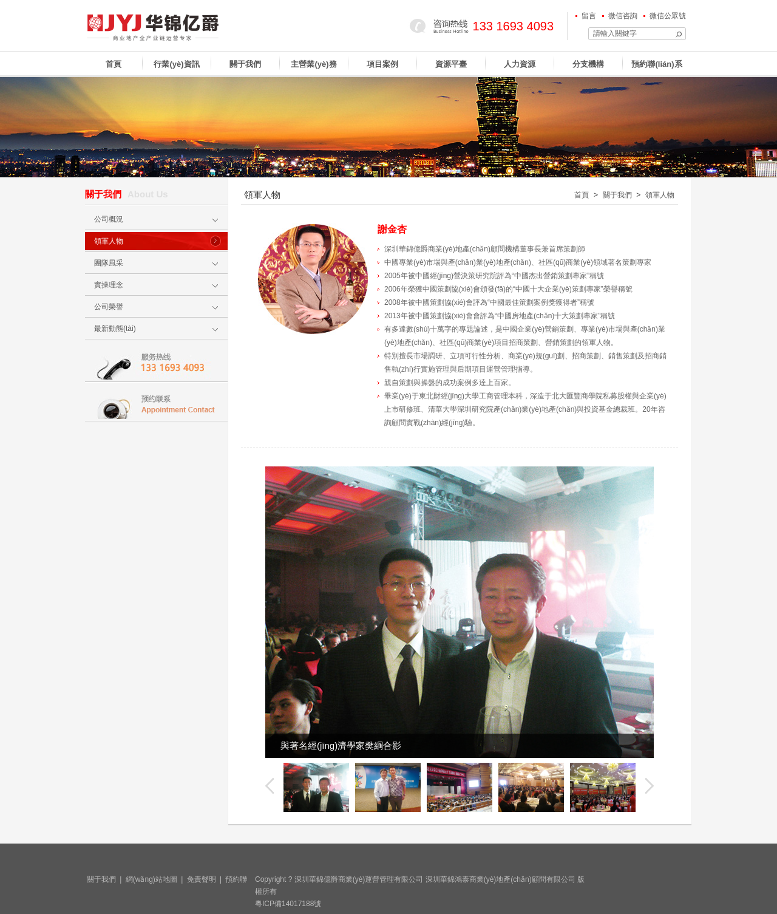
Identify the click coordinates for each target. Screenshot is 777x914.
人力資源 (519, 64)
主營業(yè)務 (313, 64)
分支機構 (588, 64)
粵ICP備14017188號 (288, 903)
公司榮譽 (108, 306)
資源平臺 (451, 64)
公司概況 (108, 219)
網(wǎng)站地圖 (151, 879)
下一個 (649, 786)
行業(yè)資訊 (176, 64)
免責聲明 (201, 879)
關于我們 (245, 64)
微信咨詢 (622, 16)
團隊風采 (108, 263)
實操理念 (108, 285)
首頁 (113, 64)
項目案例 (382, 64)
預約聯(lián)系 (656, 64)
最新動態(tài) (115, 328)
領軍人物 (108, 241)
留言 (589, 16)
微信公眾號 (668, 16)
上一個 (269, 786)
